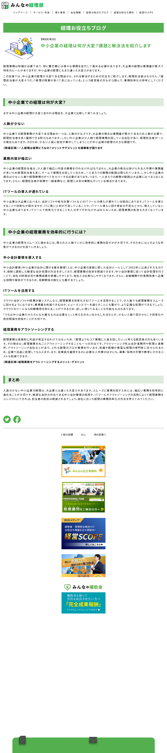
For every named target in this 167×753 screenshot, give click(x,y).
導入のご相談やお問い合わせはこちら (118, 739)
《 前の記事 (67, 434)
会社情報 (76, 12)
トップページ (21, 12)
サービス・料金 (41, 12)
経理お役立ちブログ (97, 12)
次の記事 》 (100, 434)
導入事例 (60, 12)
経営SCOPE (146, 12)
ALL (83, 434)
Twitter (7, 419)
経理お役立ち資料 (124, 12)
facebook (17, 419)
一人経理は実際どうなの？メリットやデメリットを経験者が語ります (60, 148)
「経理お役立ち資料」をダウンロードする (49, 739)
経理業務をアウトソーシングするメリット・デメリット (51, 362)
